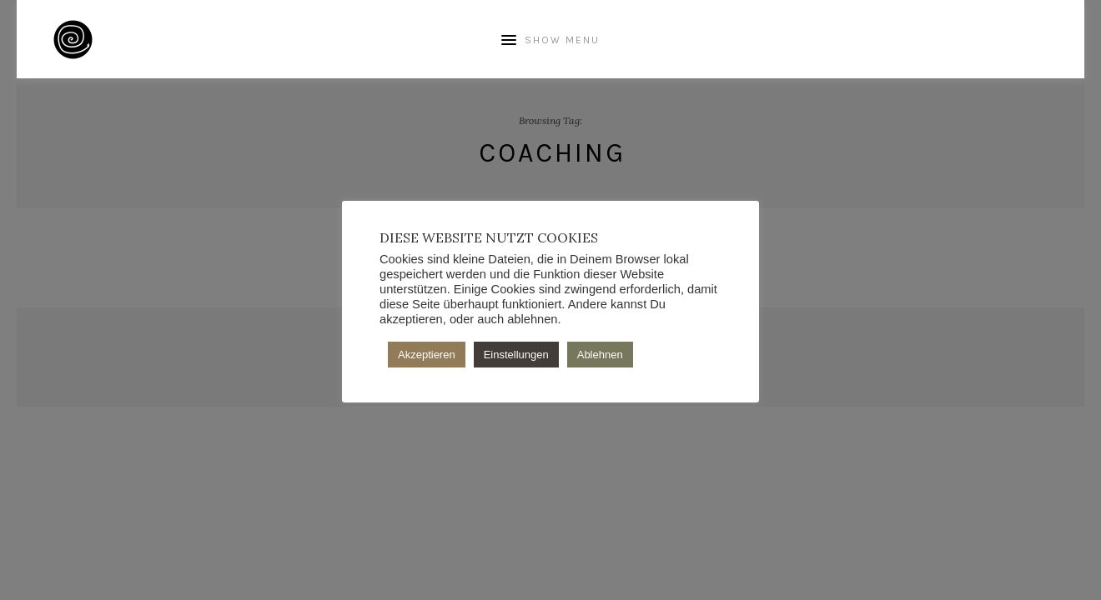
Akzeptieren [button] (426, 354)
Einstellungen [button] (516, 354)
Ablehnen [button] (600, 354)
